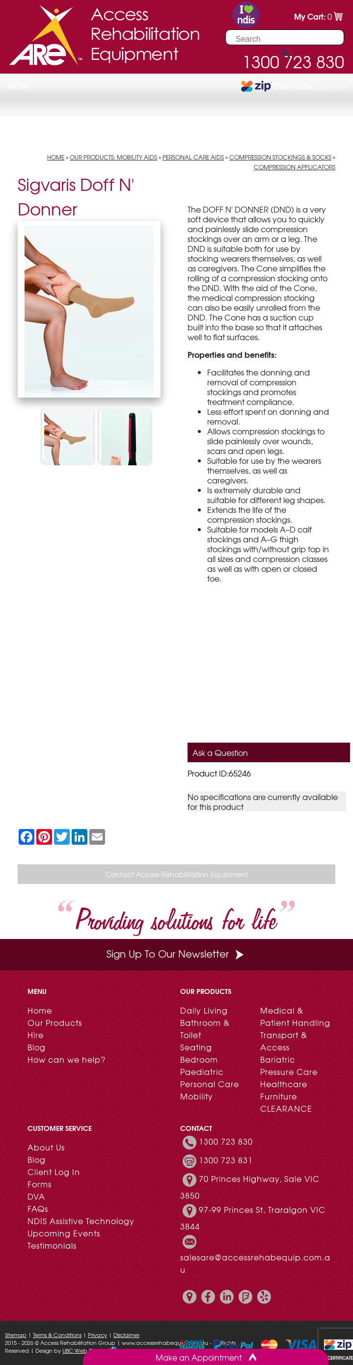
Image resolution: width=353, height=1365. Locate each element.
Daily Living (204, 1010)
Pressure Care (289, 1071)
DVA (36, 1196)
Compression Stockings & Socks (280, 157)
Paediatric (201, 1071)
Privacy (97, 1334)
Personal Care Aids (193, 157)
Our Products (54, 1022)
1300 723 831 (226, 1160)
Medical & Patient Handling (295, 1016)
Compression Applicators (294, 166)
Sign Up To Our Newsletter (176, 953)
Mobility (196, 1096)
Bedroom (199, 1059)
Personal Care (209, 1084)
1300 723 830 (226, 1142)
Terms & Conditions (57, 1334)
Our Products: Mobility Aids (113, 157)
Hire (35, 1035)
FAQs (37, 1208)
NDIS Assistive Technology (81, 1221)
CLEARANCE (286, 1108)
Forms (39, 1184)
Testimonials (52, 1245)
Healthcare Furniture (283, 1090)
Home (55, 157)
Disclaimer (126, 1334)
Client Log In (53, 1172)
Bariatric (277, 1059)
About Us (46, 1147)
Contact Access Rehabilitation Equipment (177, 874)
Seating (196, 1047)
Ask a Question (220, 752)
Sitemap (16, 1334)
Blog (36, 1047)
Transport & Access (283, 1041)
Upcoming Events (63, 1233)
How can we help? (66, 1059)
